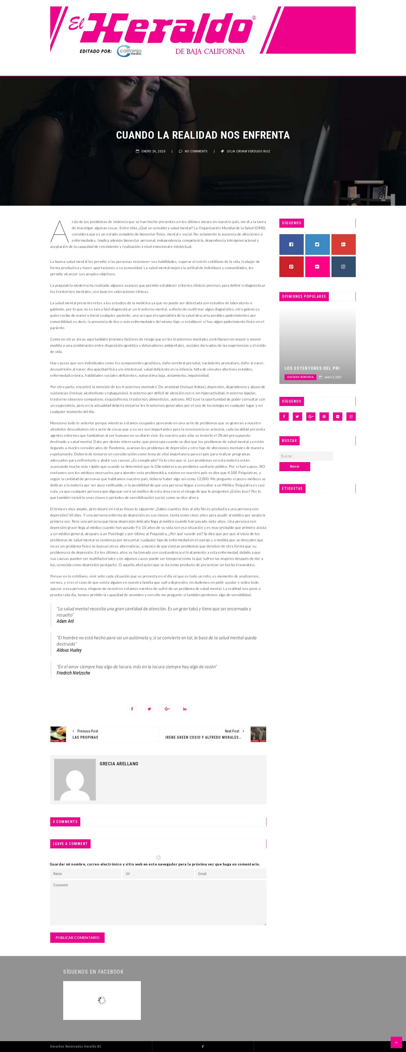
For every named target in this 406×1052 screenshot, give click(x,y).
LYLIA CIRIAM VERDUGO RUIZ (248, 151)
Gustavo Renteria (306, 377)
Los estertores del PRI (318, 368)
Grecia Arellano (119, 763)
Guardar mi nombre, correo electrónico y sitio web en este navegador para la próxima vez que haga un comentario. (155, 864)
